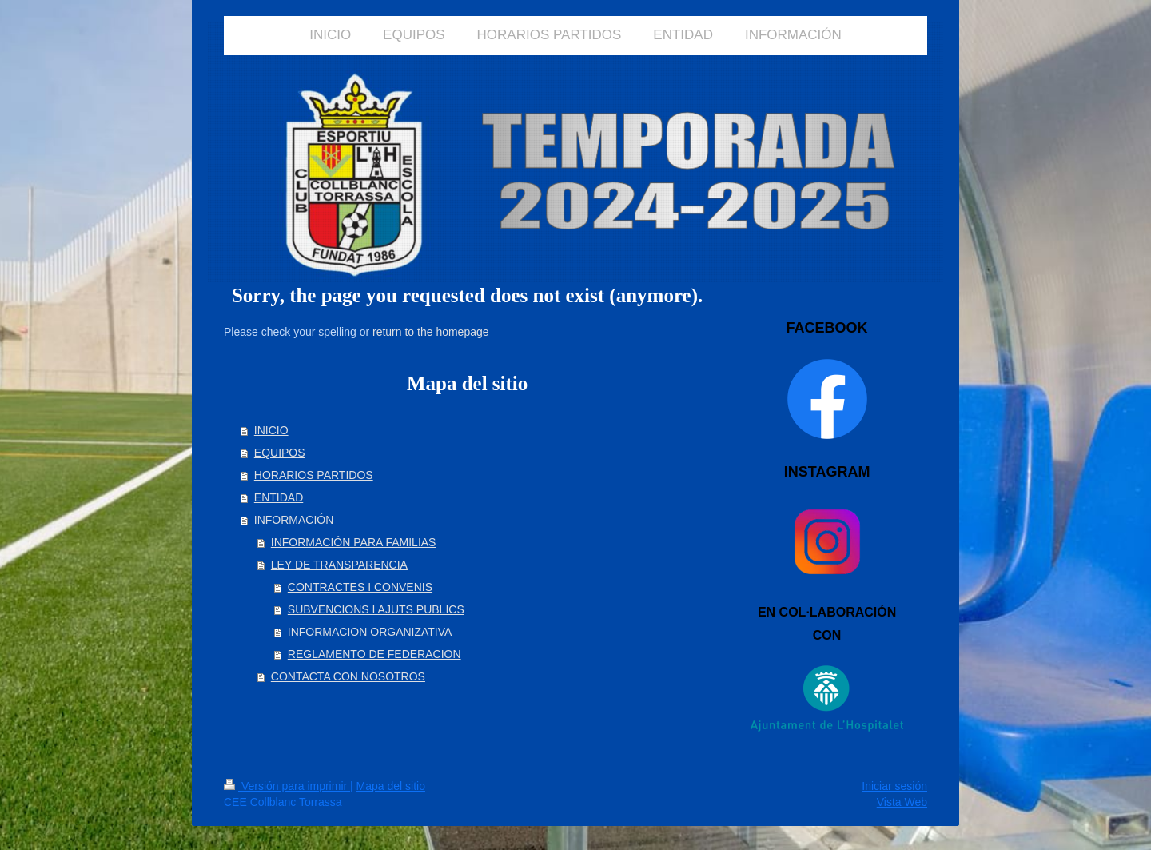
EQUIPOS (279, 452)
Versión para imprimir (287, 786)
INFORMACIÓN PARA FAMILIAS (353, 542)
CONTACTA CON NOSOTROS (348, 676)
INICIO (271, 430)
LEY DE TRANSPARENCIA (339, 564)
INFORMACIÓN (294, 519)
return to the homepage (430, 331)
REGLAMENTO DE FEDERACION (374, 654)
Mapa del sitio (390, 786)
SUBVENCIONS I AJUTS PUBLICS (376, 609)
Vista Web (902, 802)
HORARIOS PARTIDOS (313, 475)
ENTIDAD (278, 497)
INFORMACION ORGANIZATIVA (370, 631)
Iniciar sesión (894, 786)
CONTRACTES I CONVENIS (360, 587)
